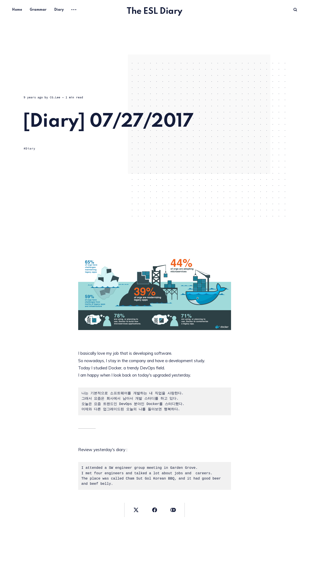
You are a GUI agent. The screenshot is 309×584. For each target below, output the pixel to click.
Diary (59, 10)
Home (17, 10)
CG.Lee (55, 97)
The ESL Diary (154, 11)
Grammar (38, 10)
